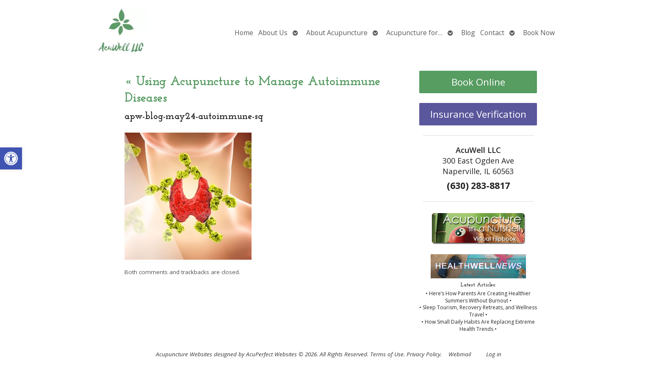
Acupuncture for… (414, 32)
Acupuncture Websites (184, 354)
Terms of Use (387, 354)
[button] (11, 158)
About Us (273, 32)
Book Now (539, 32)
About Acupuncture (337, 32)
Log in (493, 354)
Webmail (459, 354)
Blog (468, 32)
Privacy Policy (423, 354)
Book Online (478, 82)
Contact (492, 32)
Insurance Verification (478, 114)
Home (244, 32)
